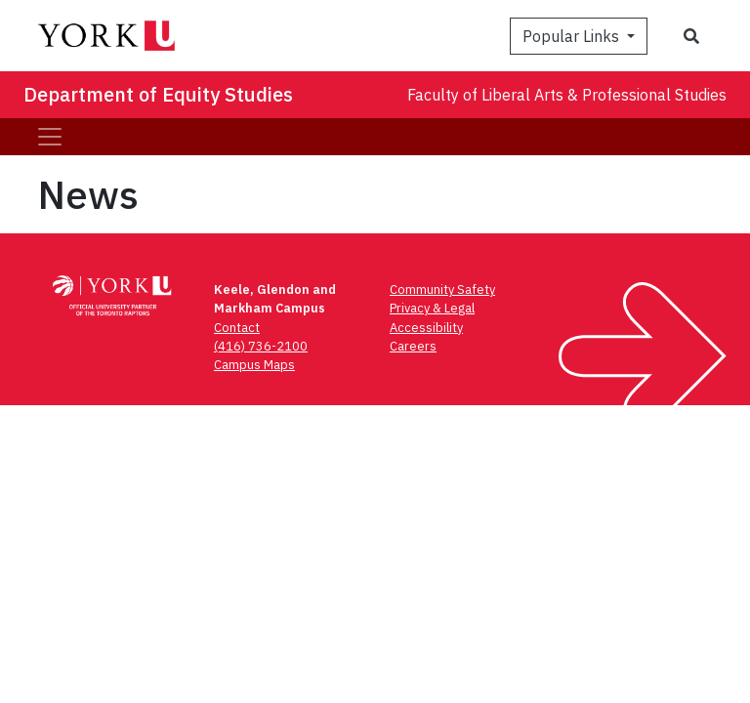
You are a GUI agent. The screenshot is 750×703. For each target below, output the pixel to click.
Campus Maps (254, 364)
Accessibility (426, 327)
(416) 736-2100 (261, 346)
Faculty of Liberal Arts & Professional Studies (567, 94)
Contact (237, 327)
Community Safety (442, 289)
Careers (413, 346)
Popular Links (572, 36)
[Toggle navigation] (49, 136)
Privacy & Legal (432, 308)
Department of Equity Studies (158, 94)
